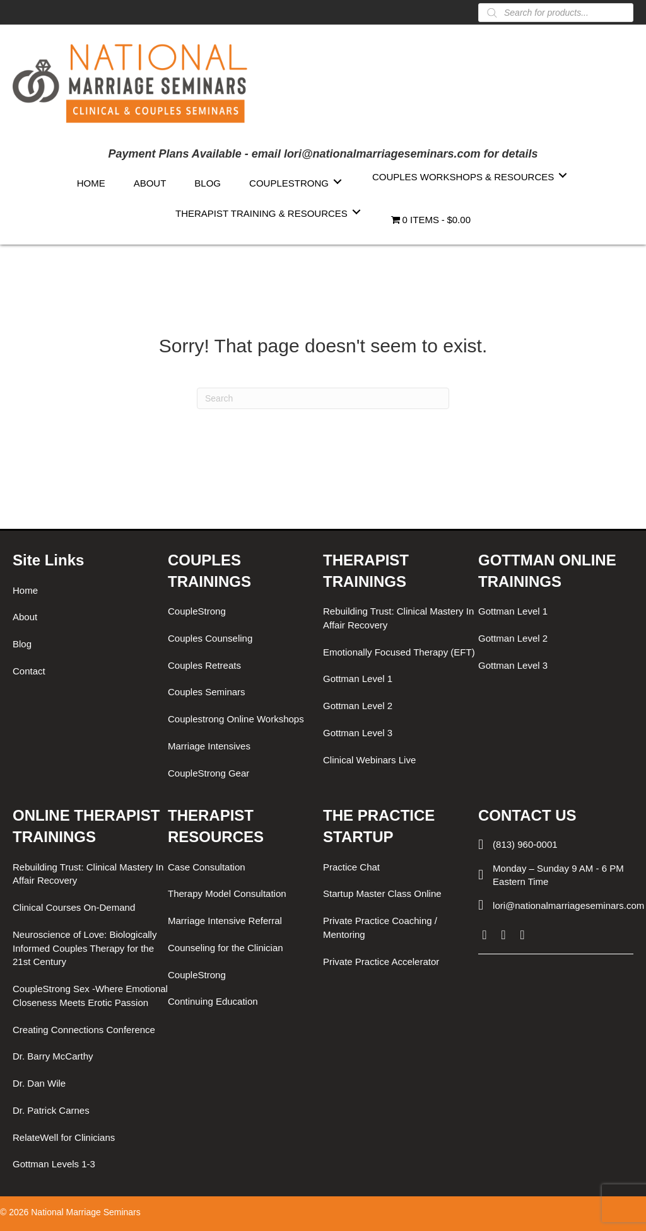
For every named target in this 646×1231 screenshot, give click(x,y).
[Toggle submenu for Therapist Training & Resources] (356, 212)
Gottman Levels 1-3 (54, 1164)
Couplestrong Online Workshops (236, 719)
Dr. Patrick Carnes (51, 1110)
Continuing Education (213, 1001)
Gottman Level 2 (357, 705)
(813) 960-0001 (525, 844)
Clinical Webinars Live (369, 759)
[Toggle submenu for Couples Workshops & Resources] (562, 175)
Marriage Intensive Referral (225, 920)
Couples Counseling (210, 638)
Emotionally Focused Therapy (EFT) (399, 652)
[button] (484, 934)
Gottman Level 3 (357, 732)
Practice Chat (351, 867)
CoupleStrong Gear (208, 773)
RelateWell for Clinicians (64, 1137)
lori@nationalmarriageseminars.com (568, 905)
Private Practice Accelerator (381, 961)
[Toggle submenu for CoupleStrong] (337, 182)
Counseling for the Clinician (225, 947)
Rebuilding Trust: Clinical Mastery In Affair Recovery (398, 618)
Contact (29, 671)
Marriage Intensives (209, 746)
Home (25, 590)
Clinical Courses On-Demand (74, 907)
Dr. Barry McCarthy (53, 1056)
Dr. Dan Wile (39, 1083)
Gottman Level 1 (357, 678)
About (25, 616)
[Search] (323, 398)
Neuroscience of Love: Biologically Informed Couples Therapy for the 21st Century (84, 948)
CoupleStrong (197, 611)
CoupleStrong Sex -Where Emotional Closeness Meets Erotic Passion (90, 995)
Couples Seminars (206, 691)
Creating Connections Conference (84, 1029)
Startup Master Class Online (382, 893)
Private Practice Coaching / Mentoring (380, 927)
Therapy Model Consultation (227, 893)
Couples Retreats (204, 665)
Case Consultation (206, 867)
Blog (22, 644)
